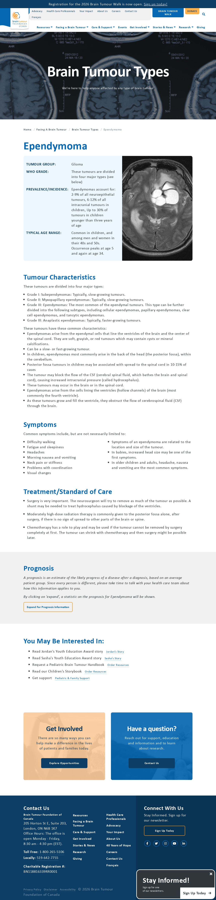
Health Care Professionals (61, 11)
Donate (192, 11)
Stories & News (163, 27)
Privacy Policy (32, 889)
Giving (201, 27)
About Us (102, 11)
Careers (116, 11)
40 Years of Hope (118, 845)
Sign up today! (155, 3)
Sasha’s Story (113, 658)
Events (122, 27)
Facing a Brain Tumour (71, 27)
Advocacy (37, 11)
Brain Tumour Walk (168, 12)
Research (185, 27)
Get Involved (138, 27)
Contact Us (131, 11)
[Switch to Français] (36, 17)
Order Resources (118, 665)
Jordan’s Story (115, 651)
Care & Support (102, 27)
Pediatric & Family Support (72, 678)
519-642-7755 (47, 857)
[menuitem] (45, 27)
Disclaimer (50, 889)
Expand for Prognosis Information (48, 607)
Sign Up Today (164, 831)
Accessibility (68, 889)
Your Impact (86, 11)
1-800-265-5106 (51, 851)
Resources (43, 27)
